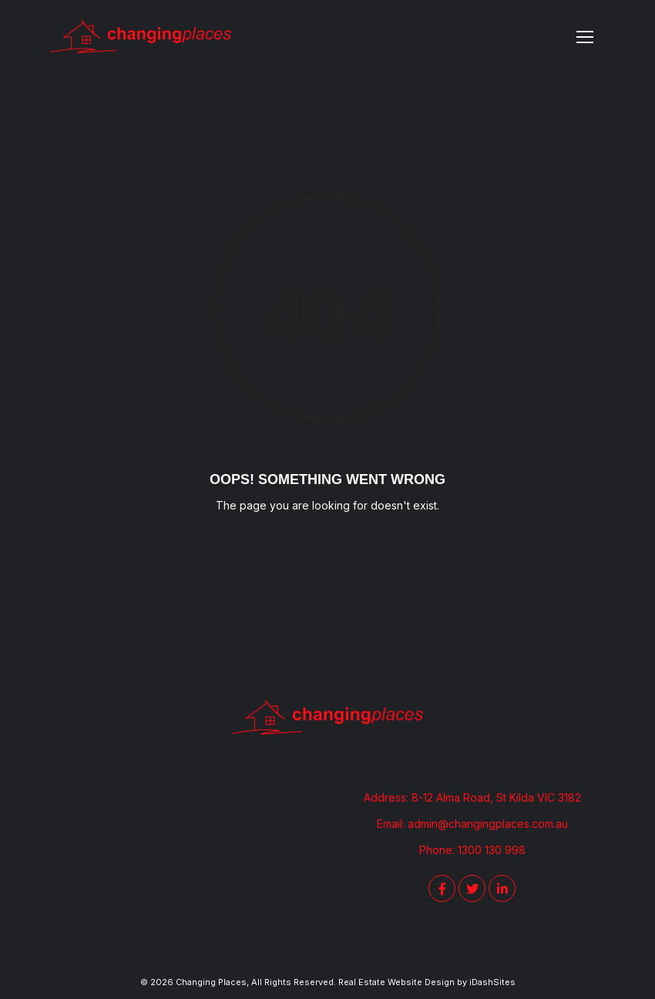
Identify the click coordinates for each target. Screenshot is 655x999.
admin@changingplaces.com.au (488, 823)
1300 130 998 (492, 849)
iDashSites (492, 982)
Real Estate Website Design (396, 982)
